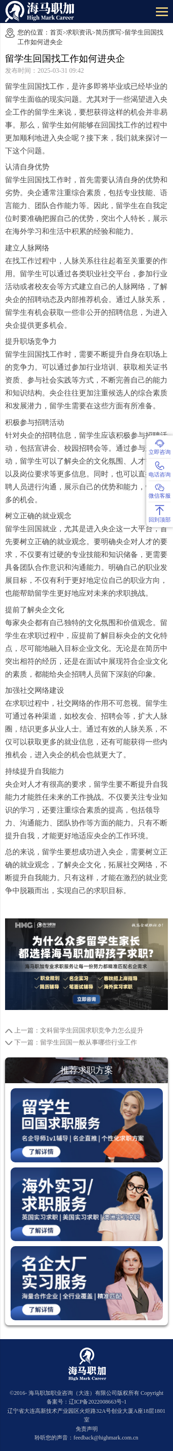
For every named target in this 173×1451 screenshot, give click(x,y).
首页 (56, 32)
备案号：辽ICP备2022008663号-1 (87, 1402)
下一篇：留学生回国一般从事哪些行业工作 (75, 1042)
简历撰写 (108, 32)
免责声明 (87, 1429)
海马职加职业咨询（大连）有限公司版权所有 (84, 1393)
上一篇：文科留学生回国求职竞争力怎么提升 (78, 1030)
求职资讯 (79, 32)
